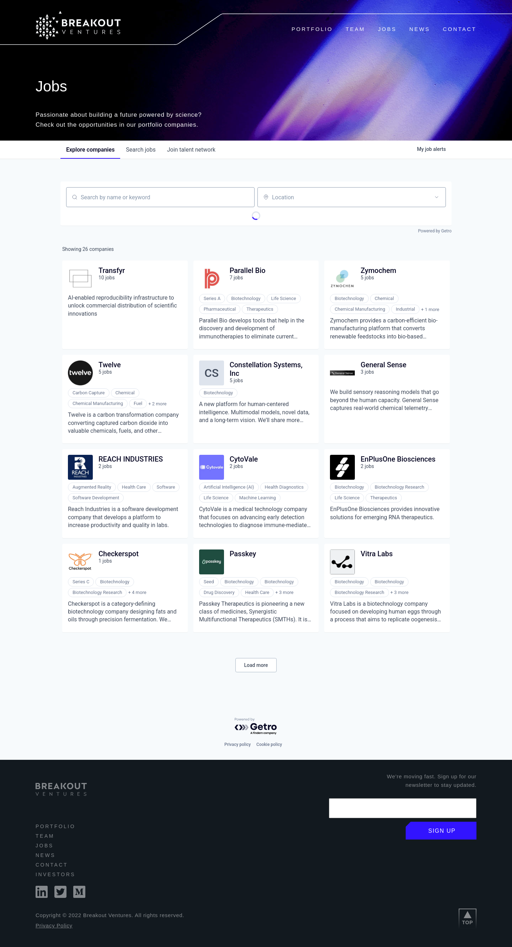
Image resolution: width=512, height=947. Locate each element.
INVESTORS (55, 874)
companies (90, 149)
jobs (140, 149)
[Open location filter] (436, 197)
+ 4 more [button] (137, 592)
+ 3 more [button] (284, 592)
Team (355, 29)
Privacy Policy (54, 925)
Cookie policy (269, 744)
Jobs (387, 29)
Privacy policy (237, 744)
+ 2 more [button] (157, 403)
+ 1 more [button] (430, 309)
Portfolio (312, 29)
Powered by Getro (435, 230)
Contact (459, 29)
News (419, 29)
